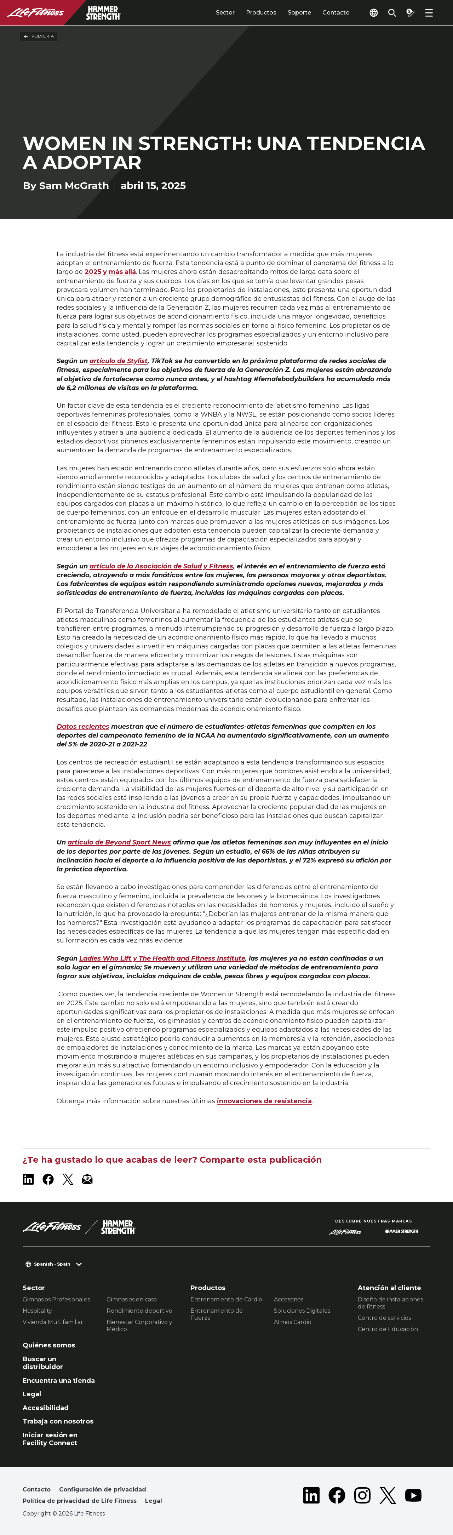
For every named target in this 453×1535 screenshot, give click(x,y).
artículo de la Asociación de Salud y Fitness (161, 566)
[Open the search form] (392, 13)
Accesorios (288, 1299)
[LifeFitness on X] (68, 1179)
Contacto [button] (37, 1489)
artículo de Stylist (119, 361)
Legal (32, 1394)
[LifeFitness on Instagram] (362, 1497)
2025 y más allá (110, 272)
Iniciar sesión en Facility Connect (50, 1439)
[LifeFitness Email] (87, 1179)
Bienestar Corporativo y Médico (139, 1326)
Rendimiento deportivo (139, 1310)
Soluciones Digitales (302, 1310)
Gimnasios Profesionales (56, 1299)
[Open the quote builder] (410, 13)
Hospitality (37, 1310)
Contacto (336, 12)
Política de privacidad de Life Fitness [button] (80, 1500)
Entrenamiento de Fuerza (216, 1314)
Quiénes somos (49, 1345)
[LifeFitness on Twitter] (387, 1497)
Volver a (38, 36)
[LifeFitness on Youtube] (413, 1497)
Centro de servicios (384, 1318)
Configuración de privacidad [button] (102, 1489)
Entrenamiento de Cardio (226, 1299)
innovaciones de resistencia (264, 1101)
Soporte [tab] (299, 12)
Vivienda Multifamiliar (53, 1322)
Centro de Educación (388, 1329)
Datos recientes (83, 727)
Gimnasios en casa (132, 1299)
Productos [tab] (261, 12)
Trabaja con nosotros (58, 1421)
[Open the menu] (429, 13)
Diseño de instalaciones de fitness (390, 1303)
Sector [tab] (225, 12)
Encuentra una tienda (59, 1381)
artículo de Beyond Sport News (119, 842)
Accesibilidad (46, 1408)
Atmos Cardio (292, 1322)
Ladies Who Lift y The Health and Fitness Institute (162, 958)
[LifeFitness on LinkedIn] (28, 1179)
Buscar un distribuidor (43, 1363)
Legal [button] (153, 1500)
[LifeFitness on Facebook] (48, 1179)
